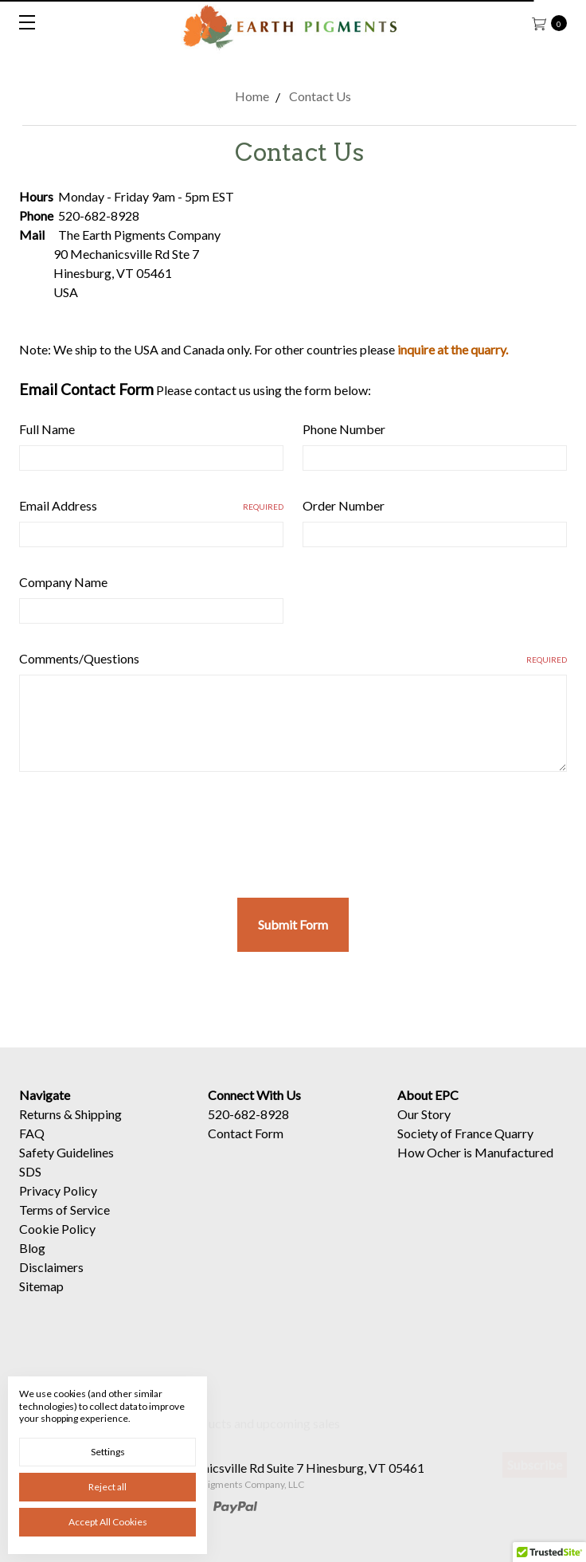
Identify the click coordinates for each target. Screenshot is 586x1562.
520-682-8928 (248, 1129)
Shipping (98, 1129)
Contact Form (245, 1149)
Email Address (151, 505)
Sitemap (41, 1301)
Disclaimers (51, 1282)
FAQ (32, 1149)
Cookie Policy (57, 1244)
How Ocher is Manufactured (475, 1168)
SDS (30, 1187)
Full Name (47, 428)
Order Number (344, 505)
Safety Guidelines (66, 1168)
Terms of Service (64, 1225)
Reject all (107, 1487)
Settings (108, 1452)
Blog (32, 1263)
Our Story (424, 1129)
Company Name (63, 581)
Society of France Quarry (465, 1149)
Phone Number (344, 428)
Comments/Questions (293, 658)
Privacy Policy (58, 1206)
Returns (40, 1129)
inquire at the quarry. (452, 349)
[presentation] (140, 828)
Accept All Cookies (107, 1522)
